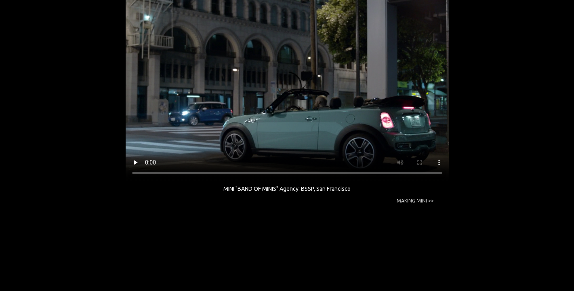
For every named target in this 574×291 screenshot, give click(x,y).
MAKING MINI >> (415, 200)
